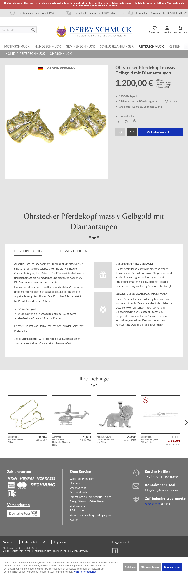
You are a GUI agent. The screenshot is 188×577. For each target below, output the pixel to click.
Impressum (61, 542)
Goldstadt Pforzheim (82, 478)
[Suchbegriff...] (18, 29)
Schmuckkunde (78, 492)
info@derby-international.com (162, 490)
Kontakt (74, 519)
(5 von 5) (158, 503)
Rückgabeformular (81, 510)
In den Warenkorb (160, 132)
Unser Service (78, 487)
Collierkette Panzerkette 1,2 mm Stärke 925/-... (149, 439)
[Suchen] (33, 29)
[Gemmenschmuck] (80, 46)
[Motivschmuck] (17, 46)
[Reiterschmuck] (151, 46)
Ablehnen (130, 566)
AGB (46, 542)
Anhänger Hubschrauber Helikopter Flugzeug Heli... (61, 441)
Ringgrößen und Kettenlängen (87, 501)
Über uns (75, 483)
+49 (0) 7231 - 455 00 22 (161, 477)
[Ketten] (174, 46)
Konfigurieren (172, 566)
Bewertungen (74, 251)
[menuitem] (18, 29)
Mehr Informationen (85, 571)
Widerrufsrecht (79, 506)
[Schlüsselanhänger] (116, 46)
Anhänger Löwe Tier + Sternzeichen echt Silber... (105, 439)
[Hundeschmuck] (47, 46)
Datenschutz (30, 542)
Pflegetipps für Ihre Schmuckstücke (90, 496)
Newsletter (10, 542)
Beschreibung (28, 251)
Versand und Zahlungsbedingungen (90, 515)
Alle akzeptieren (150, 566)
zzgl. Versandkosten (163, 82)
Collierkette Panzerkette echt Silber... (15, 439)
